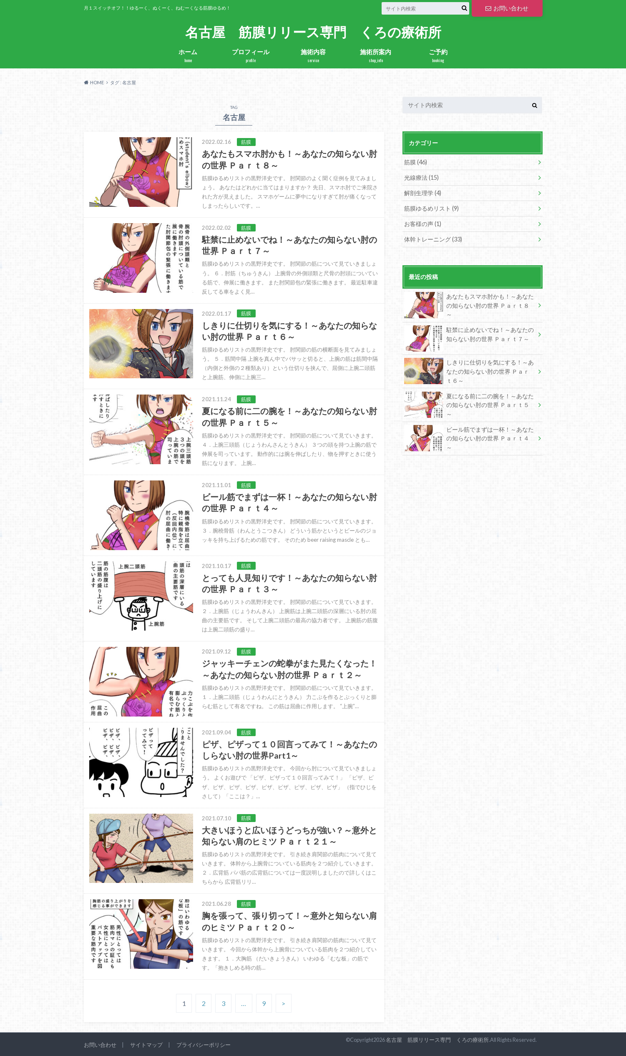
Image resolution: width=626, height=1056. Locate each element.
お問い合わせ (506, 8)
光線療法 (421, 177)
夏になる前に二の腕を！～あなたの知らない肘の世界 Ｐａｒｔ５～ (469, 405)
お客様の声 (422, 223)
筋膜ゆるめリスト (431, 208)
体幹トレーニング (433, 239)
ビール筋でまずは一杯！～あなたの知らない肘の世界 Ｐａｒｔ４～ (469, 438)
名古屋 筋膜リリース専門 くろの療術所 (313, 32)
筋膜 (415, 162)
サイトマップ (146, 1044)
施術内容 (313, 55)
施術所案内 (375, 55)
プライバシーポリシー (203, 1044)
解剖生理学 (422, 192)
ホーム (188, 55)
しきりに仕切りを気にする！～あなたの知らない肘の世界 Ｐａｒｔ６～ (469, 371)
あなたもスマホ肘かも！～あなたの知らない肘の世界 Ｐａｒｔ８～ (469, 305)
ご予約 (438, 55)
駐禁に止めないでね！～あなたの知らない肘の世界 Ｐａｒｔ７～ (469, 335)
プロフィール (250, 55)
